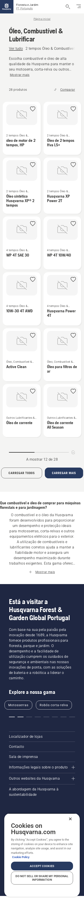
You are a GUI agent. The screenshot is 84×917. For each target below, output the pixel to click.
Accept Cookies (42, 866)
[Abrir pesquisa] (67, 6)
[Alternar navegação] (78, 6)
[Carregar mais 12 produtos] (64, 473)
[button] (32, 109)
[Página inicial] (6, 6)
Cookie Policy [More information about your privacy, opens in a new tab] (21, 857)
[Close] (70, 819)
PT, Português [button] (24, 8)
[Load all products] (21, 473)
